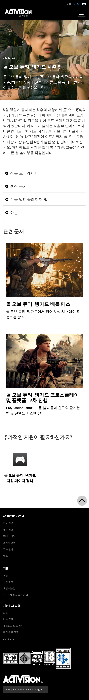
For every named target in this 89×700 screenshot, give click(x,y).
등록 (68, 4)
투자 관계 (8, 549)
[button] (84, 4)
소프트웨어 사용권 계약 (15, 595)
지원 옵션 (8, 582)
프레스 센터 (9, 536)
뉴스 (5, 556)
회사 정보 (8, 523)
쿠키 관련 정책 (10, 632)
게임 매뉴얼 (9, 588)
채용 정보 (8, 530)
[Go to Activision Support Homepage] (20, 13)
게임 (5, 576)
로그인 (76, 4)
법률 (5, 613)
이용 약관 (8, 619)
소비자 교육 (9, 543)
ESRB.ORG (8, 639)
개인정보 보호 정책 (13, 626)
